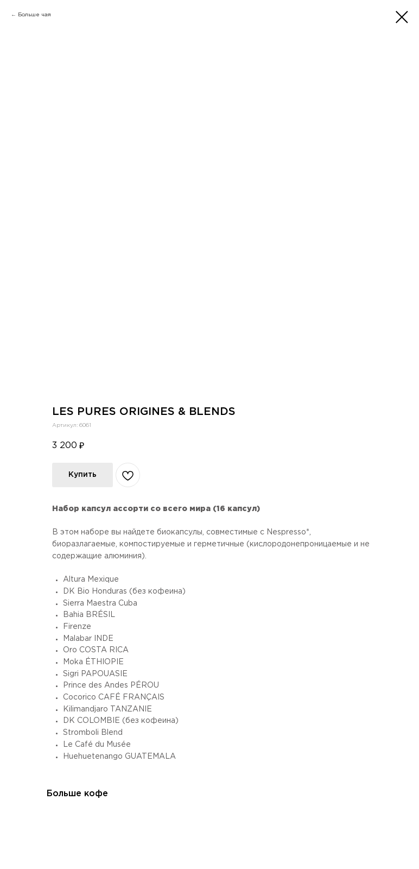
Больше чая (34, 14)
